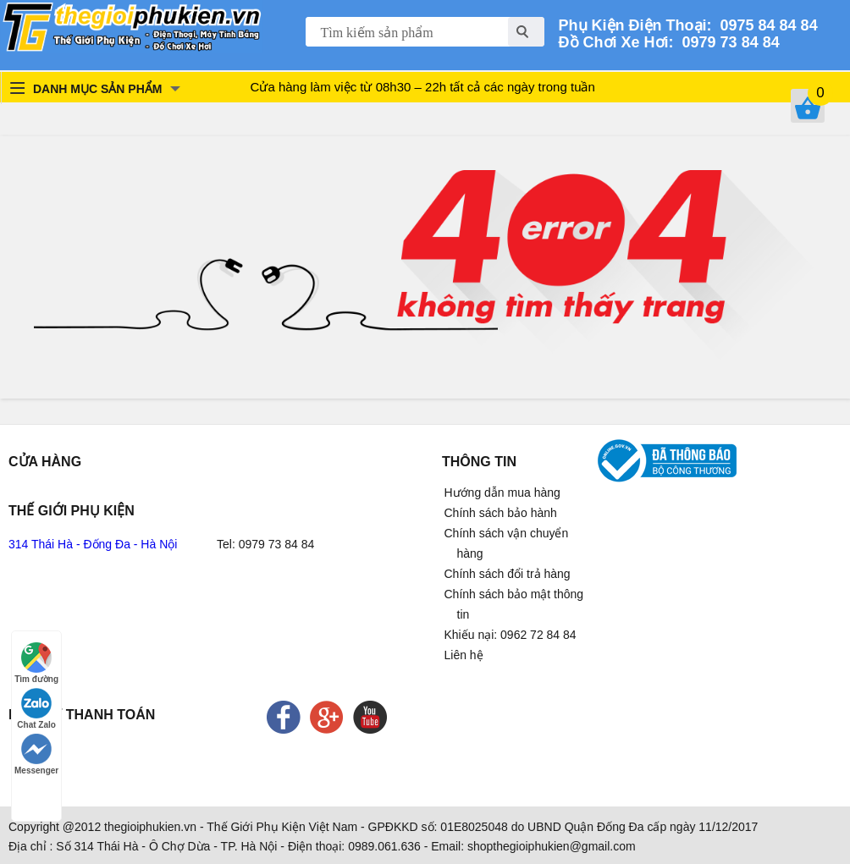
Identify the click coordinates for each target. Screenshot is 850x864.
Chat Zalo (36, 708)
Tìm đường (36, 663)
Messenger (36, 754)
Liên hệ (463, 655)
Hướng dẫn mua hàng (502, 492)
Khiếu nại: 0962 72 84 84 (510, 634)
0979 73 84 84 (727, 42)
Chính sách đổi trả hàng (507, 574)
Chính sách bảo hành (500, 513)
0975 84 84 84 (765, 25)
